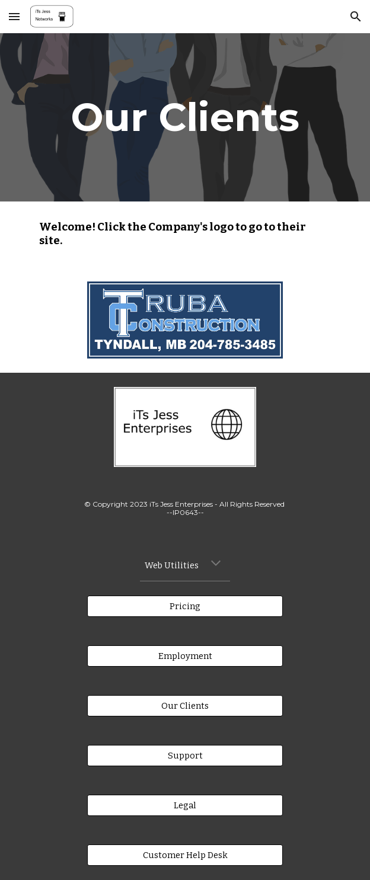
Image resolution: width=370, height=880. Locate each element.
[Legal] (185, 805)
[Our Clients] (185, 705)
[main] (184, 117)
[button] (14, 16)
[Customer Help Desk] (185, 855)
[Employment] (185, 656)
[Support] (185, 755)
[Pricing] (185, 606)
